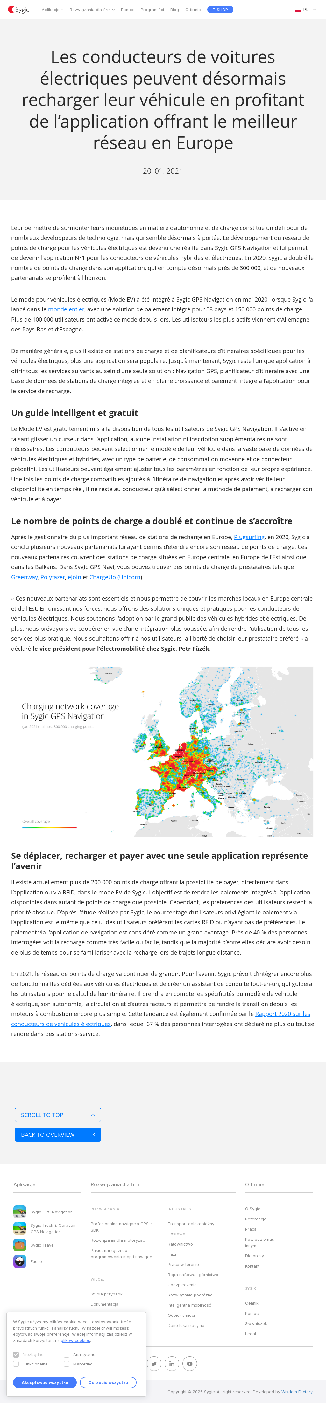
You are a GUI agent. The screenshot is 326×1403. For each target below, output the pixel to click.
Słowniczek (256, 1323)
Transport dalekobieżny (191, 1223)
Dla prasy (254, 1255)
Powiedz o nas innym (259, 1242)
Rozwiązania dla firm (90, 9)
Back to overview (58, 1134)
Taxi (172, 1254)
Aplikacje (51, 9)
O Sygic (252, 1208)
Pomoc (127, 9)
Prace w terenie (183, 1264)
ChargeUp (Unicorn (114, 577)
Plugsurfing (249, 537)
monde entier (66, 309)
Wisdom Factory (297, 1391)
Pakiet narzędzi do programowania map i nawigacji (122, 1253)
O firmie (193, 9)
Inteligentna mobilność (189, 1305)
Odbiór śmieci (181, 1315)
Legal (250, 1333)
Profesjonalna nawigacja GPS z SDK (121, 1227)
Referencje (255, 1218)
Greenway (24, 577)
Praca (251, 1229)
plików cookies (75, 1340)
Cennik (252, 1303)
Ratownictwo (180, 1244)
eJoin (74, 577)
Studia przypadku (108, 1293)
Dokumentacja (104, 1304)
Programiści (152, 9)
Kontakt (252, 1265)
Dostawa (176, 1233)
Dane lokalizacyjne (186, 1325)
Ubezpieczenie (182, 1284)
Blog (174, 9)
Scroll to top (58, 1115)
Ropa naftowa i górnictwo (193, 1274)
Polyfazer (52, 577)
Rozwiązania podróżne (190, 1294)
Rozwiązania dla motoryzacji (119, 1240)
